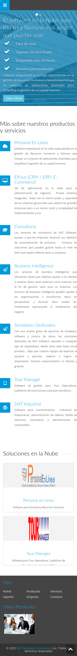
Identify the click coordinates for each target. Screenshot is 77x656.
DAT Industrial (27, 404)
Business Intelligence (33, 265)
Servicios (56, 591)
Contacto (56, 597)
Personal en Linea (38, 500)
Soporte (8, 597)
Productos (33, 591)
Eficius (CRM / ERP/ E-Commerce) (35, 179)
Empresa (32, 597)
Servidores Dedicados (34, 325)
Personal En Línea (31, 142)
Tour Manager (27, 379)
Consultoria (25, 226)
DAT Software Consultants (33, 648)
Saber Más (14, 98)
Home (7, 591)
